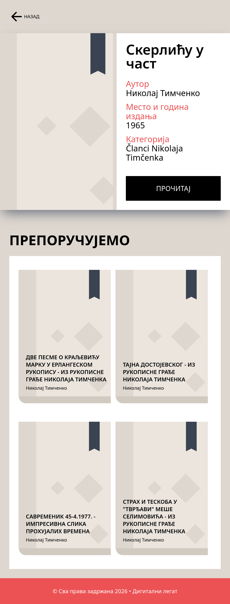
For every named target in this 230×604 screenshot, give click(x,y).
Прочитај (173, 188)
